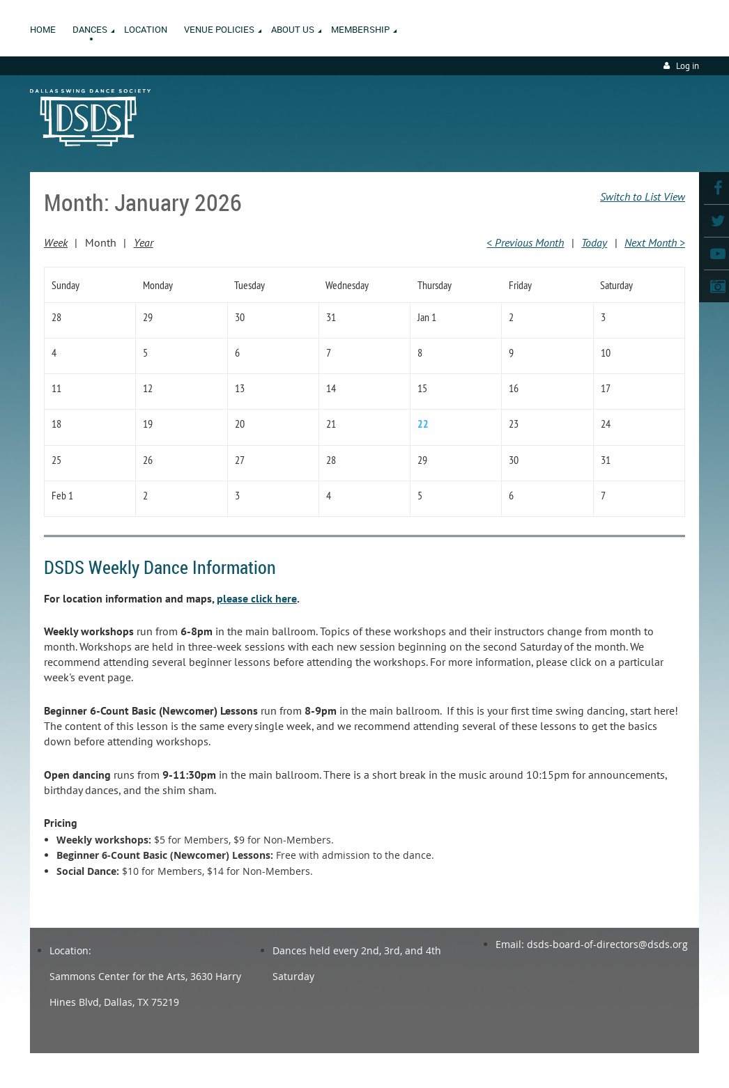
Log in (687, 66)
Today (594, 242)
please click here (257, 598)
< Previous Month (525, 242)
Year (143, 242)
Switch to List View (642, 196)
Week (56, 242)
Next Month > (654, 242)
